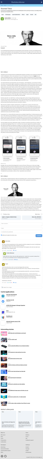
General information (5, 448)
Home (2, 5)
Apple (27, 14)
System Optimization (16, 14)
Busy (7, 310)
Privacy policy (3, 440)
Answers (27, 447)
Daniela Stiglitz (8, 18)
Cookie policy (3, 441)
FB (2, 456)
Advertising (3, 447)
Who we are (3, 434)
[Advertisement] (21, 26)
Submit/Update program (6, 450)
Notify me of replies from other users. (9, 235)
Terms (2, 438)
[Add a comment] (21, 224)
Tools (3, 14)
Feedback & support (30, 440)
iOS (35, 14)
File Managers (7, 14)
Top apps (27, 448)
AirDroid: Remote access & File (13, 321)
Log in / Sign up (41, 2)
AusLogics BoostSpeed (11, 294)
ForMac (27, 450)
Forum (27, 436)
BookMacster (9, 316)
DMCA (2, 452)
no (10, 250)
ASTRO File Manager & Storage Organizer (15, 305)
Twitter (5, 456)
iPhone (23, 14)
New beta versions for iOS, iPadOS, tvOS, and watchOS (24, 422)
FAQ (26, 438)
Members (27, 434)
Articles (5, 5)
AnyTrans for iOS (10, 300)
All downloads (28, 452)
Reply (16, 250)
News (2, 436)
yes (7, 250)
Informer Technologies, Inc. (37, 457)
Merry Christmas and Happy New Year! (8, 422)
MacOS (31, 14)
